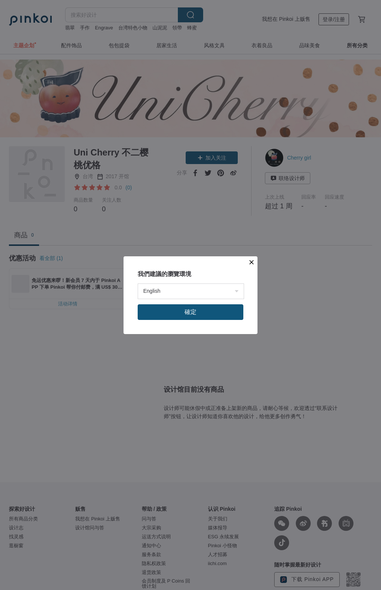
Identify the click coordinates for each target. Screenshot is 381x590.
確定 (190, 312)
